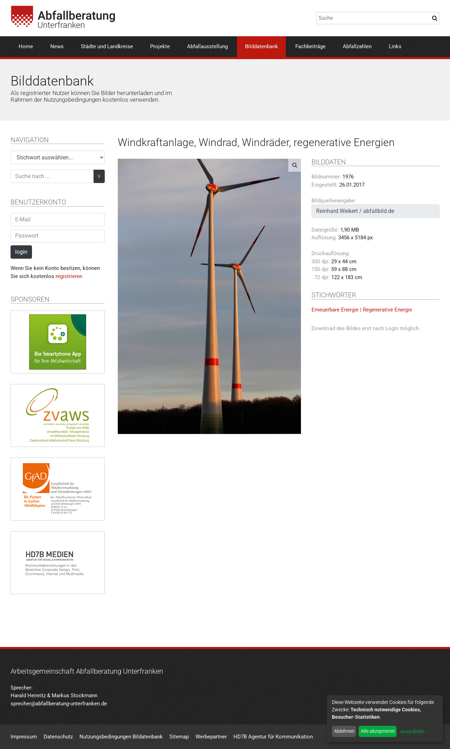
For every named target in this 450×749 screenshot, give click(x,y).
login (21, 251)
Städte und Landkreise (107, 46)
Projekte (160, 46)
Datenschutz (58, 737)
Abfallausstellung (207, 46)
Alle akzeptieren (378, 731)
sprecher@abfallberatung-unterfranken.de (59, 703)
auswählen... (414, 731)
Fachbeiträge (310, 46)
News (57, 46)
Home (26, 46)
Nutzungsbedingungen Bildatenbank (121, 737)
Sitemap (179, 737)
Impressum (24, 737)
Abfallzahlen (357, 46)
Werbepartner (211, 737)
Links (395, 46)
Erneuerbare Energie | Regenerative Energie (361, 310)
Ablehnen (344, 731)
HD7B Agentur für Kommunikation (273, 737)
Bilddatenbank (261, 46)
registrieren (69, 276)
